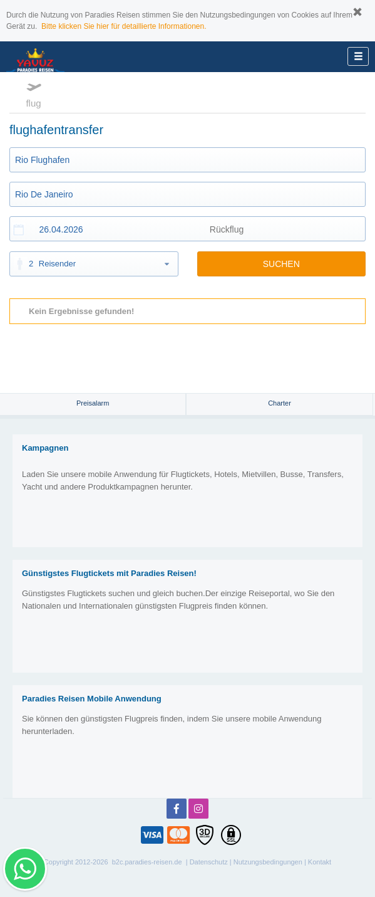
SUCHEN (281, 264)
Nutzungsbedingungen (268, 862)
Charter (279, 403)
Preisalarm (93, 403)
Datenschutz (209, 862)
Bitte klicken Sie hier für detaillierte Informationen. (123, 26)
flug (33, 93)
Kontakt (319, 862)
